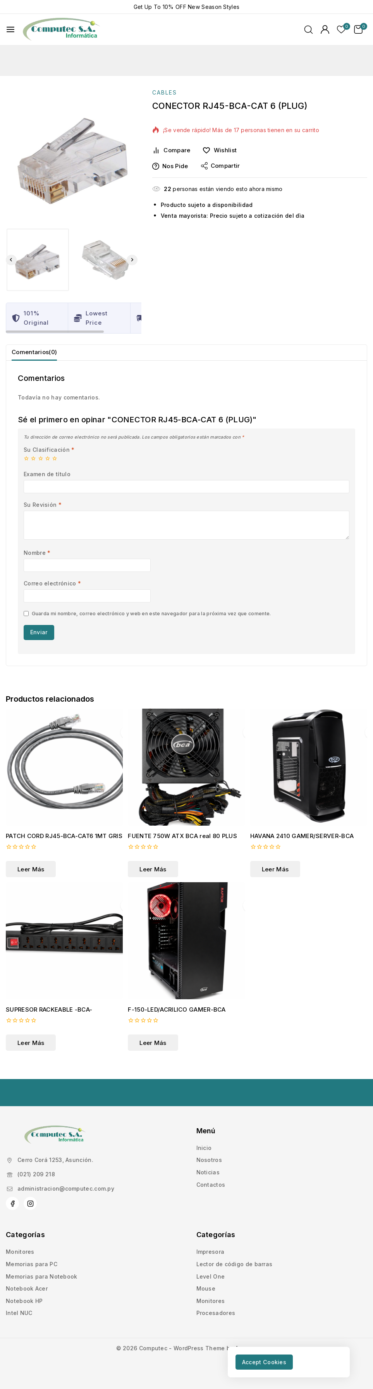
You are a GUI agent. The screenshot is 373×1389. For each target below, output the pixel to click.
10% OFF (174, 6)
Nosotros (209, 1160)
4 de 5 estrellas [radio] (47, 467)
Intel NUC (19, 1313)
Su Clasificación (49, 458)
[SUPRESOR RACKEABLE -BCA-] (64, 951)
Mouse (206, 1288)
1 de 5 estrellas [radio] (26, 467)
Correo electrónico (52, 592)
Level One (210, 1276)
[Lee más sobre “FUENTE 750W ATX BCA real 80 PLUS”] (153, 879)
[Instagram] (30, 1203)
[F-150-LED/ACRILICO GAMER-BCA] (186, 951)
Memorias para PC (31, 1264)
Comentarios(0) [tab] (38, 356)
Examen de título (47, 482)
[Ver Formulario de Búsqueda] (308, 29)
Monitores (20, 1251)
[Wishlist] (222, 150)
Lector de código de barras (234, 1264)
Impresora (210, 1251)
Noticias (208, 1172)
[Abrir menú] (10, 29)
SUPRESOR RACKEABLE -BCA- (49, 1020)
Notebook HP (24, 1301)
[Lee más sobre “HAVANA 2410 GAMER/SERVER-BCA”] (275, 879)
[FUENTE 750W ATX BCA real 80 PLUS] (186, 777)
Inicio (204, 1148)
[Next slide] (132, 260)
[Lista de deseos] (341, 29)
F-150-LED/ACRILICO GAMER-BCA (176, 1020)
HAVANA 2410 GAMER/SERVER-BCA (302, 846)
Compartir (220, 166)
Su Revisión (43, 513)
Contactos (210, 1184)
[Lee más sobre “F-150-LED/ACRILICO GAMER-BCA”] (153, 1053)
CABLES (164, 92)
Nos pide (170, 166)
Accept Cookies (269, 1361)
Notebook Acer (27, 1288)
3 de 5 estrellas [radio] (40, 467)
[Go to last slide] (11, 260)
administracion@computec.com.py (65, 1188)
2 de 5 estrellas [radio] (33, 467)
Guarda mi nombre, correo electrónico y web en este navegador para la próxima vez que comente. (151, 622)
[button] (38, 260)
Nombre (37, 561)
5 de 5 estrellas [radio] (54, 467)
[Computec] (61, 29)
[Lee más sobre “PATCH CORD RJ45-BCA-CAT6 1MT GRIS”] (31, 879)
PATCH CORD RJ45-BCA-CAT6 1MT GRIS (64, 846)
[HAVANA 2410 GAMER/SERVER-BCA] (308, 777)
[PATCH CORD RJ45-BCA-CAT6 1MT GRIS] (64, 777)
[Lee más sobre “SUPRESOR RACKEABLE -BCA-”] (31, 1053)
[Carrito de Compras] (360, 29)
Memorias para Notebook (41, 1276)
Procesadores (215, 1313)
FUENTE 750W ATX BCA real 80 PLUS (182, 846)
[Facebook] (12, 1203)
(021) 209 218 (36, 1174)
